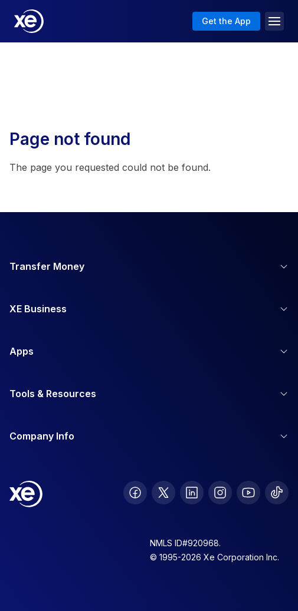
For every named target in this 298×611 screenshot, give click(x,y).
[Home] (29, 21)
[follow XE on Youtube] (248, 492)
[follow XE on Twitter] (163, 492)
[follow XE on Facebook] (135, 492)
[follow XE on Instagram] (220, 492)
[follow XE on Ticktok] (277, 492)
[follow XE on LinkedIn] (192, 492)
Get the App (226, 21)
